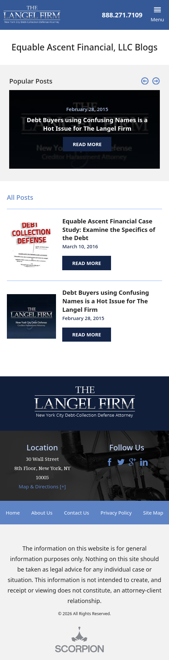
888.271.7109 (122, 15)
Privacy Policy (116, 512)
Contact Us (76, 512)
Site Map (153, 512)
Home (13, 512)
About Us (41, 512)
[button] (157, 15)
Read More (86, 263)
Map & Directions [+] (42, 486)
